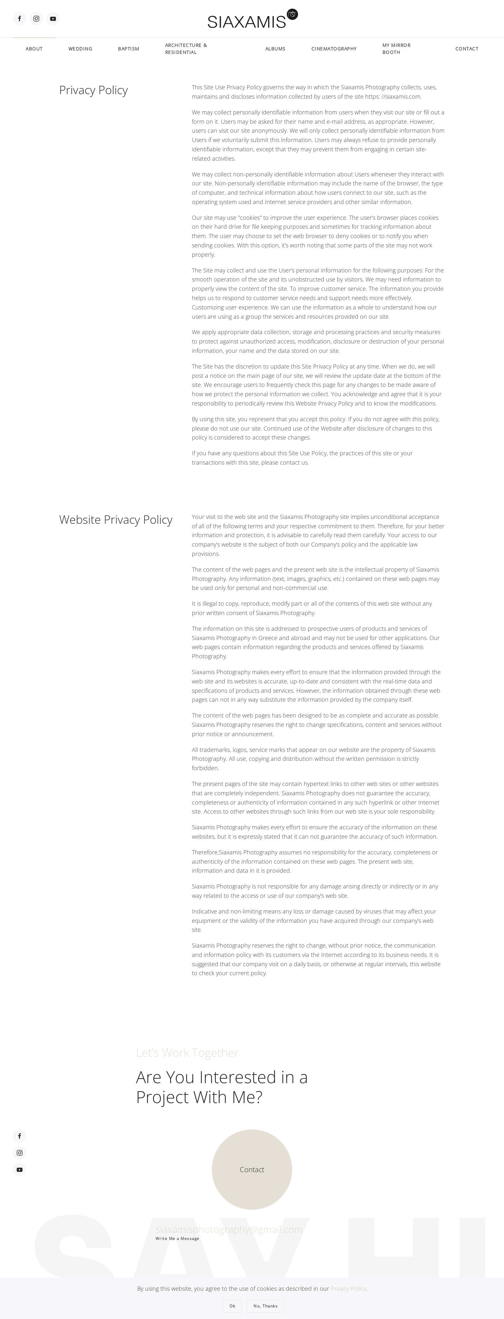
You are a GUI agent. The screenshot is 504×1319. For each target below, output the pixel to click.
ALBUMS (276, 49)
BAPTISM (129, 49)
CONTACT (467, 49)
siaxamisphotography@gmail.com (229, 1227)
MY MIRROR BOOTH (396, 48)
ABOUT (34, 49)
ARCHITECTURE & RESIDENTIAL (186, 48)
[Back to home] (252, 18)
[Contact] (252, 1168)
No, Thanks (266, 1306)
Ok (232, 1306)
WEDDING (80, 49)
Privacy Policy (348, 1288)
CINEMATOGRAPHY (334, 49)
